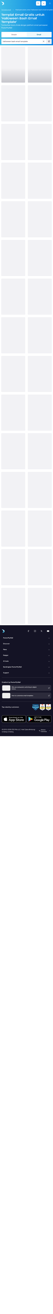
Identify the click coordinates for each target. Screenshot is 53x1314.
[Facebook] (28, 631)
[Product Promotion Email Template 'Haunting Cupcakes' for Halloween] (40, 181)
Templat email (6, 10)
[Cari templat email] (22, 41)
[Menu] (50, 3)
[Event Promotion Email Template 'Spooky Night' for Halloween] (13, 490)
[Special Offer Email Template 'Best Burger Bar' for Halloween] (40, 142)
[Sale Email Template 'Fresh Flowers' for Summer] (40, 258)
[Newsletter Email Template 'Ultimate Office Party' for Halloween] (13, 258)
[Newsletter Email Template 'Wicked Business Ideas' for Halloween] (13, 297)
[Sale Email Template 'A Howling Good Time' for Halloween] (13, 335)
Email (39, 35)
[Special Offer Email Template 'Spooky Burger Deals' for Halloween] (40, 490)
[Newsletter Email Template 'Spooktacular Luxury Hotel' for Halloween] (40, 297)
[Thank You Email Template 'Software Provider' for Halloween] (40, 219)
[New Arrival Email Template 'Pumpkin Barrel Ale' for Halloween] (13, 606)
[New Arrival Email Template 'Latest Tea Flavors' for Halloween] (40, 335)
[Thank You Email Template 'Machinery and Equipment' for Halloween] (13, 142)
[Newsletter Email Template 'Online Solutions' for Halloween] (13, 374)
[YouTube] (48, 631)
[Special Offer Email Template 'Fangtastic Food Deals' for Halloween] (40, 606)
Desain (14, 35)
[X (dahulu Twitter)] (41, 631)
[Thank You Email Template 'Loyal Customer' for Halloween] (13, 529)
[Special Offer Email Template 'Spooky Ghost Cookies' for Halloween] (40, 529)
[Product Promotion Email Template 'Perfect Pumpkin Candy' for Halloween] (13, 219)
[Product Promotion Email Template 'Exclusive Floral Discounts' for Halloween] (13, 65)
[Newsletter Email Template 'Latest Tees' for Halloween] (13, 451)
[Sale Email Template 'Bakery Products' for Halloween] (13, 181)
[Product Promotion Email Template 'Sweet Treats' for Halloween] (13, 567)
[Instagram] (35, 631)
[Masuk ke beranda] (2, 3)
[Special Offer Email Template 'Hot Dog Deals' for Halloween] (40, 567)
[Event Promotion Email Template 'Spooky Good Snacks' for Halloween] (40, 103)
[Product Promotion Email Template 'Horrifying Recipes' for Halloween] (40, 413)
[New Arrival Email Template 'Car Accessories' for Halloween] (40, 374)
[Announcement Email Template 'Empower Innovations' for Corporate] (40, 65)
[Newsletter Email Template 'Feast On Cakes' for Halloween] (13, 413)
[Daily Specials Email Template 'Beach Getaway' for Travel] (40, 451)
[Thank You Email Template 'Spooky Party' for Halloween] (13, 103)
